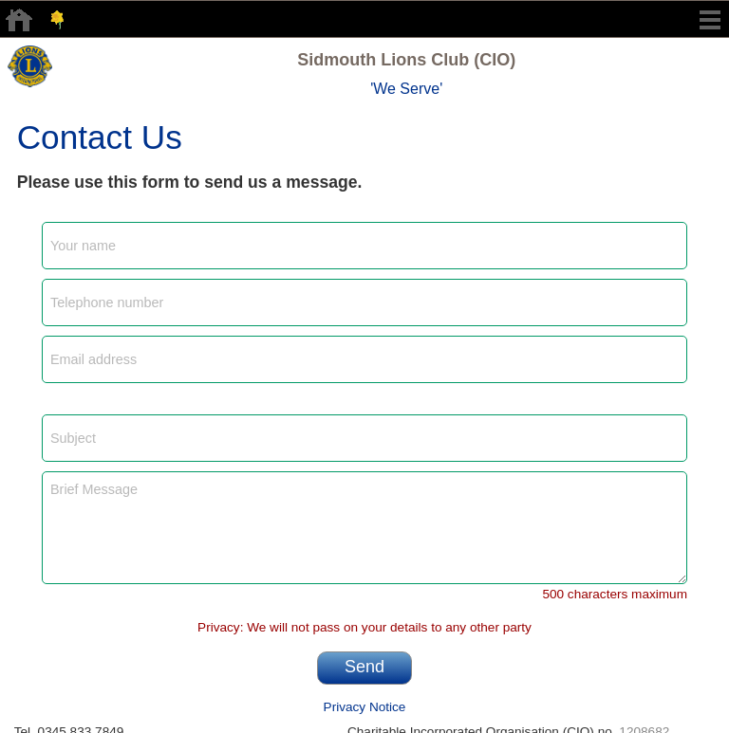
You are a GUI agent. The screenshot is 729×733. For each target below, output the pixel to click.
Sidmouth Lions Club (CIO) (406, 59)
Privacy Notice (365, 707)
